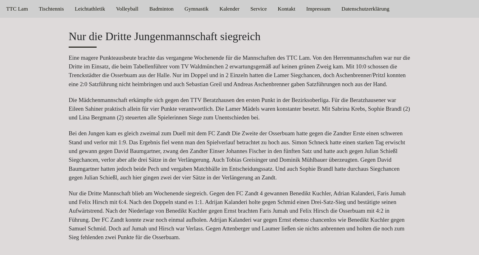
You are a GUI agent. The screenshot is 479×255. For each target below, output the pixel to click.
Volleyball (127, 9)
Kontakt (286, 9)
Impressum (318, 9)
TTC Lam (17, 9)
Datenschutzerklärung (365, 9)
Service (258, 9)
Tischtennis (51, 9)
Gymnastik (196, 9)
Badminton (161, 9)
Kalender (229, 9)
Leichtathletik (90, 9)
